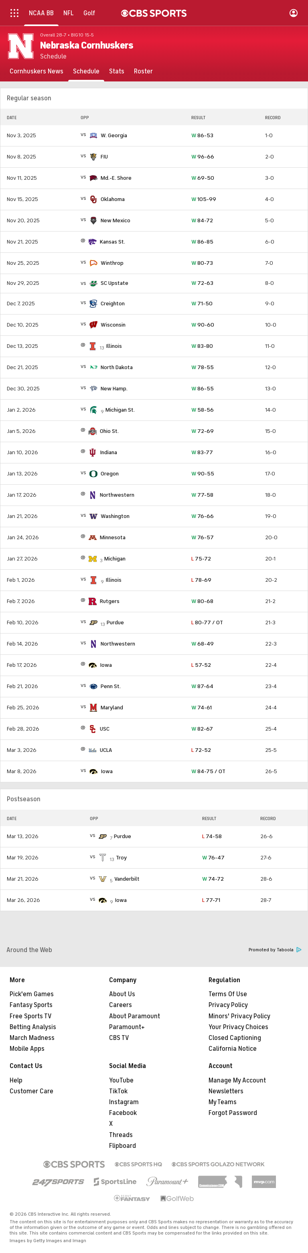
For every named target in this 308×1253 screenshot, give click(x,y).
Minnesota (113, 537)
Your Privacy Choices (238, 1027)
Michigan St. (120, 409)
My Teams (223, 1102)
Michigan (115, 558)
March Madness (32, 1038)
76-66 (202, 516)
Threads (121, 1135)
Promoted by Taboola (275, 949)
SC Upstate (114, 283)
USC (104, 728)
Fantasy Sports (31, 1005)
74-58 (212, 836)
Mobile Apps (27, 1049)
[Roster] (143, 71)
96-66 (202, 156)
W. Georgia (114, 135)
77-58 (202, 494)
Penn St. (111, 686)
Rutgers (110, 601)
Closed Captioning (235, 1038)
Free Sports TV (31, 1016)
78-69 (201, 580)
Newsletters (226, 1091)
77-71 (211, 900)
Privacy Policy (228, 1005)
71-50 (202, 303)
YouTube (121, 1080)
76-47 (213, 857)
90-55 (202, 473)
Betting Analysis (33, 1027)
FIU (104, 156)
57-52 (201, 665)
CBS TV (119, 1038)
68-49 (202, 643)
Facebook (123, 1113)
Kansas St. (112, 241)
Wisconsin (113, 324)
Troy (121, 857)
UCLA (106, 750)
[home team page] (93, 136)
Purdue (115, 622)
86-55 (202, 388)
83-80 (202, 346)
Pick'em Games (32, 994)
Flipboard (122, 1146)
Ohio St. (109, 431)
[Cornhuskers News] (36, 71)
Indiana (108, 452)
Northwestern (117, 494)
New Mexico (115, 220)
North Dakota (117, 367)
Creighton (113, 303)
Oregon (110, 473)
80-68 (202, 601)
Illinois (114, 346)
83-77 (202, 452)
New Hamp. (114, 388)
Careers (120, 1005)
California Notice (233, 1049)
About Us (122, 994)
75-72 (201, 558)
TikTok (118, 1091)
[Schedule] (86, 71)
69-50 (202, 178)
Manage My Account (237, 1080)
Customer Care (31, 1091)
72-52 (201, 750)
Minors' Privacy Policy (239, 1016)
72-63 (202, 283)
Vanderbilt (127, 878)
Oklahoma (113, 199)
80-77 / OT (207, 622)
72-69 (202, 431)
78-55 (202, 367)
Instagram (124, 1102)
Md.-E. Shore (116, 178)
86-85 (202, 241)
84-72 (202, 220)
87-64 (202, 686)
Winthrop (112, 263)
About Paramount (134, 1016)
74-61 (201, 707)
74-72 (213, 878)
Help (16, 1080)
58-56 (202, 409)
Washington (115, 516)
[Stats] (116, 71)
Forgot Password (233, 1113)
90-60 (202, 324)
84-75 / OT (208, 771)
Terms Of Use (228, 994)
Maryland (112, 707)
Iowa (106, 665)
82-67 (202, 728)
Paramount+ (127, 1027)
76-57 (202, 537)
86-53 (202, 135)
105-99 (203, 199)
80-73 (202, 263)
